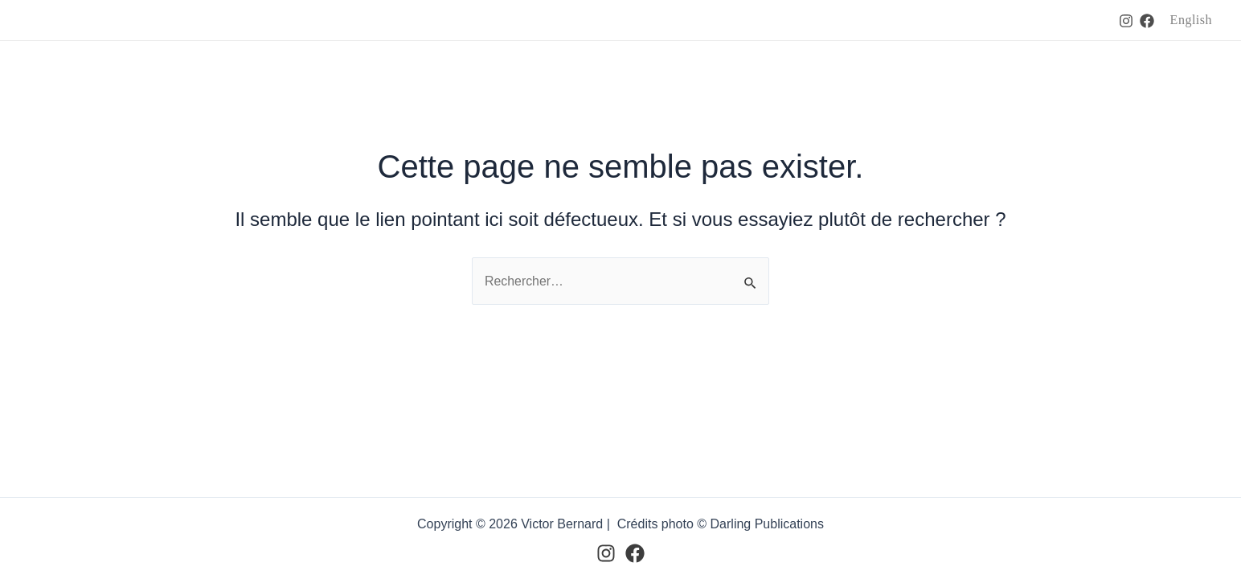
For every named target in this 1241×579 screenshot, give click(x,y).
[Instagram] (1126, 21)
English (1191, 20)
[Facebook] (1147, 21)
